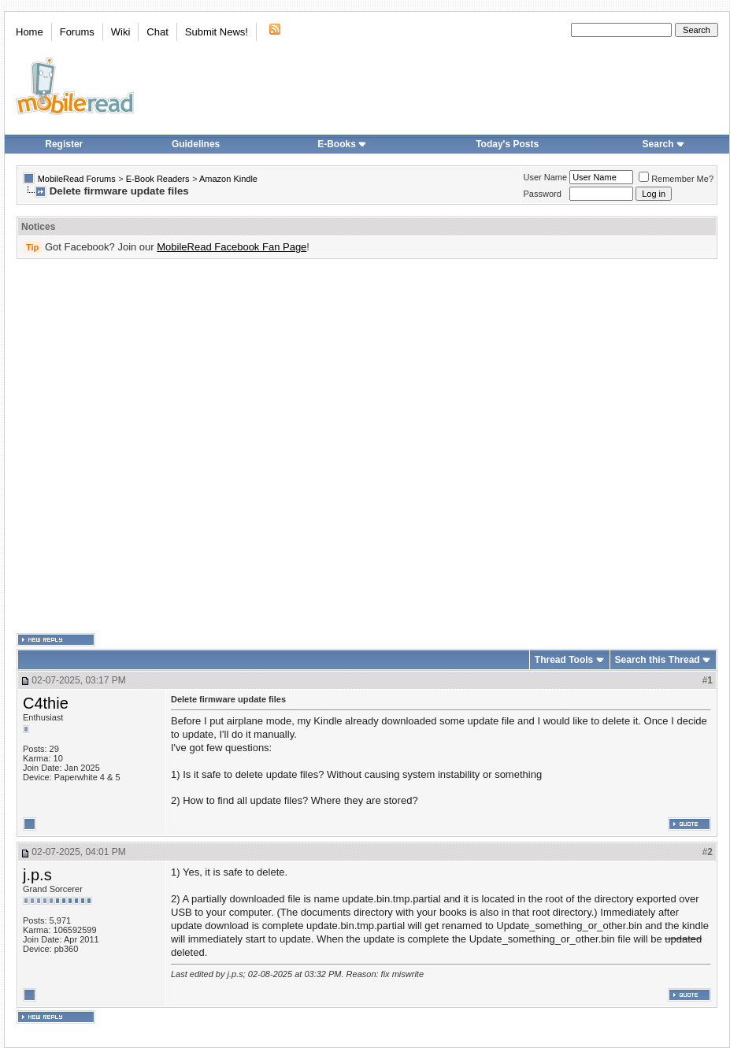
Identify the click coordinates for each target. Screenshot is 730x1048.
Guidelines (196, 144)
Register (64, 144)
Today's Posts (507, 144)
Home (29, 32)
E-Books (342, 144)
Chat (157, 32)
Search (664, 144)
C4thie (46, 703)
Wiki (121, 32)
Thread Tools (564, 659)
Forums (77, 32)
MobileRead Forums (77, 178)
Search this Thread (657, 659)
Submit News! (216, 32)
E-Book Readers (158, 178)
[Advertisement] (174, 446)
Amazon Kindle (228, 178)
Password (542, 193)
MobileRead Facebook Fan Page (231, 247)
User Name (546, 177)
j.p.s (37, 874)
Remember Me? (676, 178)
